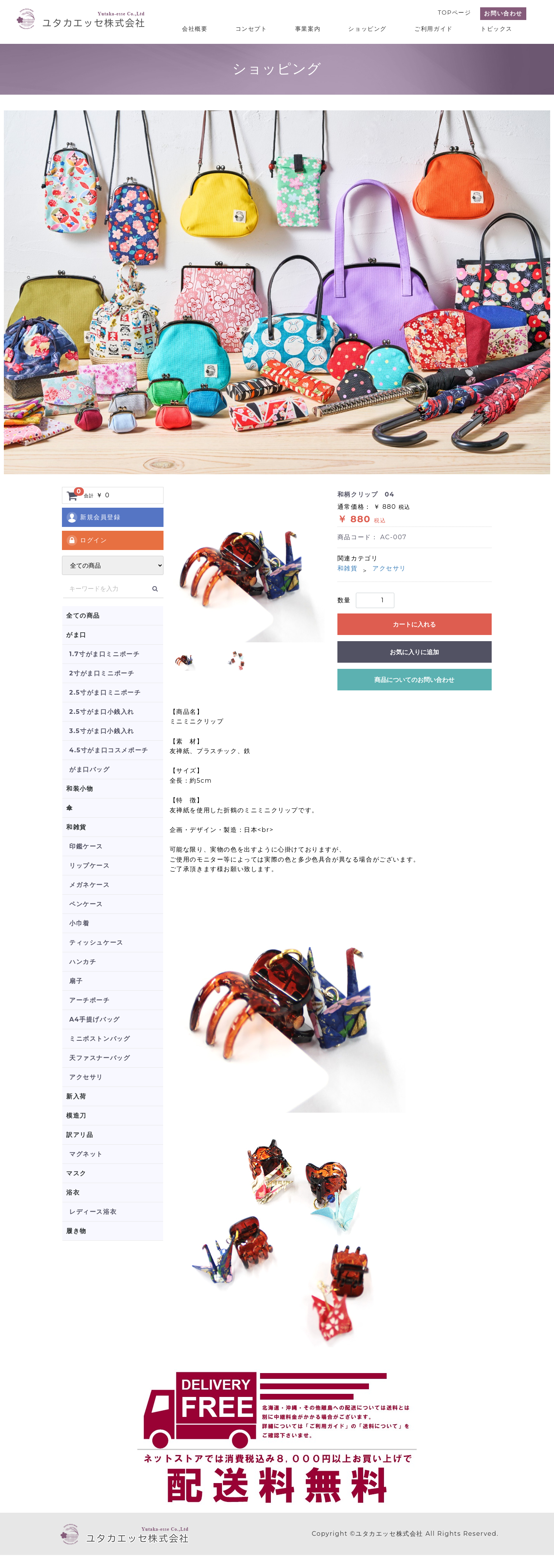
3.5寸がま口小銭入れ (101, 731)
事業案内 (318, 27)
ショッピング (375, 27)
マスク (76, 1173)
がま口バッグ (89, 769)
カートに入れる (414, 624)
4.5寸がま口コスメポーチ (109, 750)
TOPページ (454, 12)
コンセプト (265, 27)
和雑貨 (76, 827)
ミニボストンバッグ (99, 1038)
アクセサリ (86, 1077)
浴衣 (73, 1192)
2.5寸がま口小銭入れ (101, 711)
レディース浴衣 (93, 1211)
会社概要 (212, 27)
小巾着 (79, 923)
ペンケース (86, 904)
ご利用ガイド (438, 27)
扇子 (76, 981)
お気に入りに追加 (414, 652)
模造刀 (76, 1115)
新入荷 (76, 1096)
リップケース (89, 865)
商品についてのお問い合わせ (414, 679)
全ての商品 (83, 615)
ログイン (86, 540)
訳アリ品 (79, 1134)
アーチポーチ (89, 1000)
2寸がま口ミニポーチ (101, 673)
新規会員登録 (93, 517)
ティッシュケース (96, 942)
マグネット (86, 1154)
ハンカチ (82, 961)
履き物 (76, 1231)
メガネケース (89, 884)
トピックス (498, 27)
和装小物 (79, 788)
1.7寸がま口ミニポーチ (104, 654)
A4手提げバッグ (94, 1019)
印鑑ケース (86, 846)
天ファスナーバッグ (99, 1058)
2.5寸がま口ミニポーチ (105, 692)
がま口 (76, 634)
